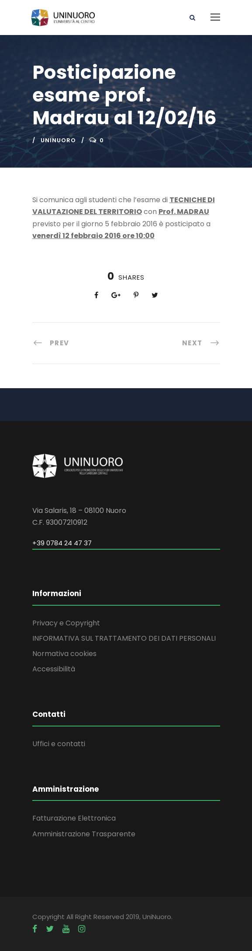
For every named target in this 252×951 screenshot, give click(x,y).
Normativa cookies (64, 654)
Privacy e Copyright (66, 623)
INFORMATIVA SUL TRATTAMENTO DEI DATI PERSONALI (124, 638)
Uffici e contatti (58, 744)
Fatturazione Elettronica (74, 818)
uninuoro (58, 140)
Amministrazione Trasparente (83, 834)
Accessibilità (53, 669)
